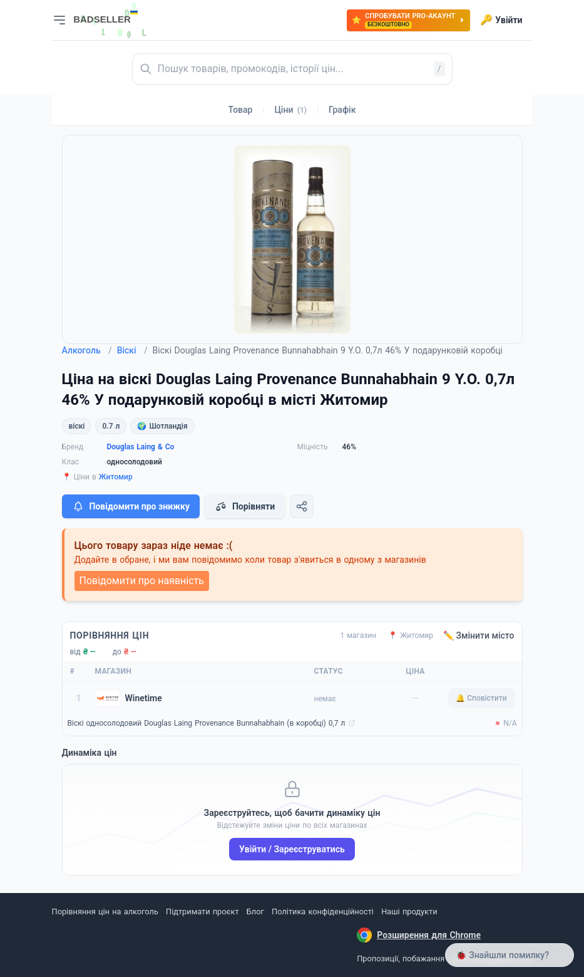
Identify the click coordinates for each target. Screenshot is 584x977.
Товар (240, 110)
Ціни (290, 110)
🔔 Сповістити (481, 698)
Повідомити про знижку (131, 506)
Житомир (116, 477)
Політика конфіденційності (323, 911)
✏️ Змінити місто (479, 635)
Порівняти (245, 506)
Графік (342, 110)
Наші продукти (409, 911)
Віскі (132, 350)
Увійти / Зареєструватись (292, 849)
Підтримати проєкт (202, 911)
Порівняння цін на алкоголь (105, 911)
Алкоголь (87, 350)
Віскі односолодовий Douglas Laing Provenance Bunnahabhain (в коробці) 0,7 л (207, 723)
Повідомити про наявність (141, 581)
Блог (255, 911)
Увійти (501, 20)
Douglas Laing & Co (141, 446)
